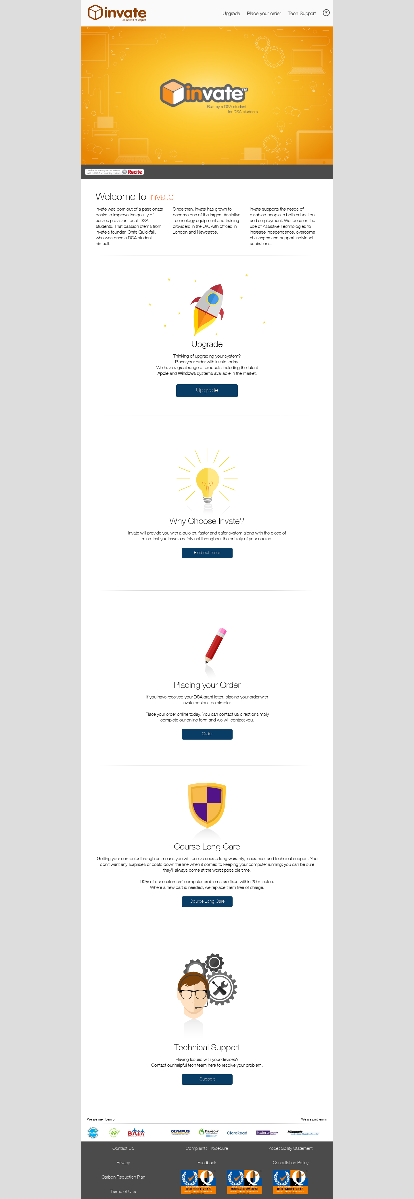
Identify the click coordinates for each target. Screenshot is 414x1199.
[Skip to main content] (327, 11)
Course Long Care (207, 902)
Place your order (264, 14)
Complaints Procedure (207, 1149)
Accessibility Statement (291, 1149)
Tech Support (302, 14)
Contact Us (123, 1149)
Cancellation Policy (290, 1163)
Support (207, 1079)
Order (207, 734)
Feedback (207, 1163)
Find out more (207, 553)
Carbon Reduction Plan (123, 1177)
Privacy (123, 1163)
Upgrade (231, 14)
